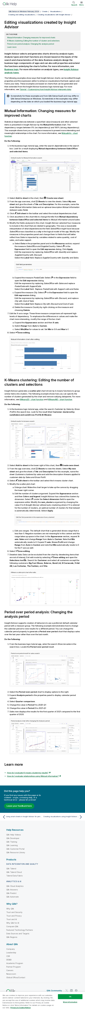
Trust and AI (11, 919)
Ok (70, 997)
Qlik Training (11, 842)
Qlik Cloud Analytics (15, 886)
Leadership (11, 953)
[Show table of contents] (5, 11)
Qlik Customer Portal (15, 849)
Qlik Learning (12, 845)
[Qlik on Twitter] (67, 990)
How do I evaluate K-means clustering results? (27, 773)
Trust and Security (14, 912)
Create (45, 11)
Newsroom (11, 974)
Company (10, 949)
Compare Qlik (12, 926)
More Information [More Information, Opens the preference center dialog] (70, 1002)
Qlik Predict (11, 893)
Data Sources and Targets (17, 933)
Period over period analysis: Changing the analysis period (30, 44)
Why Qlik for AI (12, 923)
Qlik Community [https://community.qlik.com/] (54, 990)
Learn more (12, 47)
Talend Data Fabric (14, 876)
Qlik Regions (11, 937)
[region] (42, 1000)
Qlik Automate (12, 897)
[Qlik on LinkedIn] (71, 990)
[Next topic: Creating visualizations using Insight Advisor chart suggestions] (63, 817)
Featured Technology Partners (19, 930)
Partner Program (13, 967)
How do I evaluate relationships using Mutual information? (33, 776)
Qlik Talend (11, 868)
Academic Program (14, 963)
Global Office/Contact (15, 977)
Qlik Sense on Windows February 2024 (24, 11)
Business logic (11, 69)
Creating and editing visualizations (21, 15)
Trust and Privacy (14, 916)
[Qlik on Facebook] (76, 990)
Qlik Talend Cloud (14, 872)
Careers (9, 970)
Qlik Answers (12, 890)
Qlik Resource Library (15, 852)
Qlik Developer (12, 838)
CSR (8, 956)
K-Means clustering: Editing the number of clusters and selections (33, 41)
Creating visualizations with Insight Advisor (54, 15)
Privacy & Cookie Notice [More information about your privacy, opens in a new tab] (20, 1008)
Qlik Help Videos (13, 835)
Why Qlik (10, 909)
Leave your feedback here (19, 806)
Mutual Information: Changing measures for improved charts (31, 37)
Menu (81, 5)
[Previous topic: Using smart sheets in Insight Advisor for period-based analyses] (22, 817)
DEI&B (8, 960)
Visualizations (55, 11)
